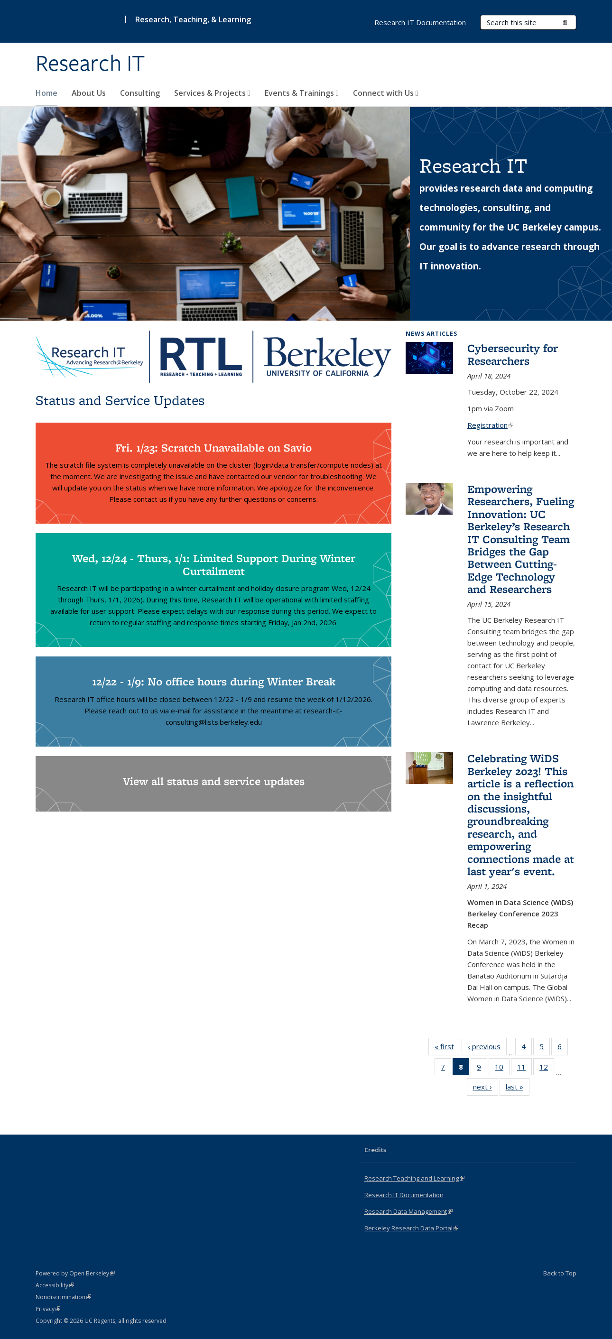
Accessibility (55, 1285)
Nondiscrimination (63, 1297)
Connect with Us (385, 93)
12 (546, 1069)
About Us (89, 93)
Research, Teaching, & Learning (193, 19)
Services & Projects (212, 93)
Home (46, 93)
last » (517, 1088)
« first (447, 1048)
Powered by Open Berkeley (75, 1273)
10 (502, 1069)
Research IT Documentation (420, 22)
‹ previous (487, 1048)
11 (524, 1069)
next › (485, 1088)
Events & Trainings (302, 93)
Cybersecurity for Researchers (512, 354)
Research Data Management (408, 1211)
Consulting (140, 93)
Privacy (48, 1309)
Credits (375, 1149)
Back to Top (559, 1273)
